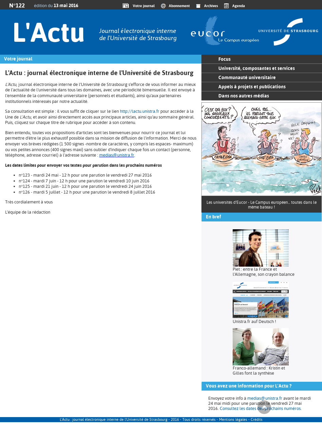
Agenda (238, 5)
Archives (211, 5)
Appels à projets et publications (252, 86)
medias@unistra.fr (116, 155)
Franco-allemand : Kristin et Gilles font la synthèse (259, 370)
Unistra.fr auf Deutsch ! (254, 321)
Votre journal (143, 5)
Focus (224, 59)
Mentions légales (233, 419)
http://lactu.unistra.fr (139, 111)
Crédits (257, 419)
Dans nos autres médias (243, 95)
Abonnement (179, 5)
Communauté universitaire (247, 77)
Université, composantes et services (256, 68)
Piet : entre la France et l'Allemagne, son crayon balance (263, 272)
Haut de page (264, 407)
